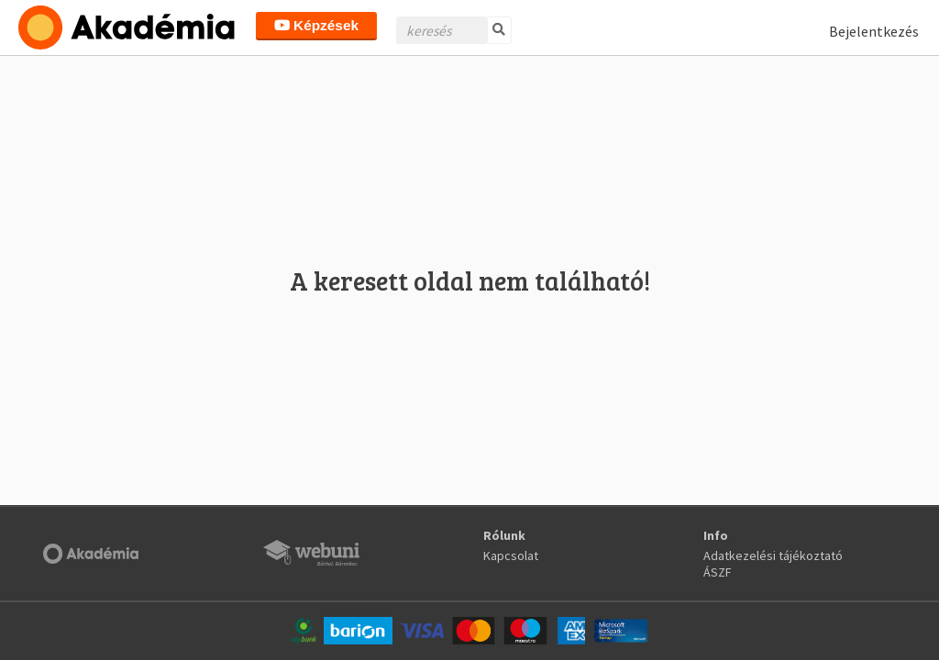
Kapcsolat (510, 555)
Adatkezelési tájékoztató (773, 555)
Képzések (316, 25)
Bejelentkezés (874, 31)
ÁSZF (717, 572)
